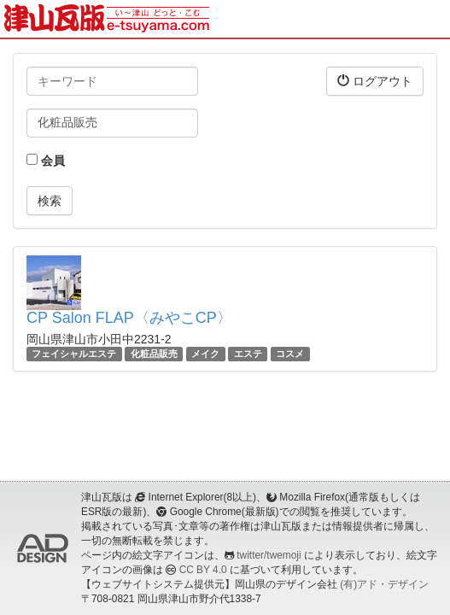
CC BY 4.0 (203, 570)
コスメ (290, 353)
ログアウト (374, 80)
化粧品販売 (154, 353)
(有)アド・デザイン (384, 584)
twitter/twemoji (269, 555)
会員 (45, 160)
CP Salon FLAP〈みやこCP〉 (129, 317)
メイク (205, 353)
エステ (248, 353)
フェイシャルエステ (74, 353)
